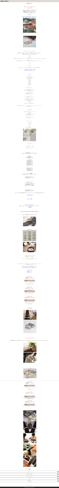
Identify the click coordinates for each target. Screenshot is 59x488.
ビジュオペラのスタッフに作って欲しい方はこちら (29, 211)
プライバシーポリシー (29, 485)
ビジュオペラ (7, 1)
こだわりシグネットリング (29, 255)
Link (29, 469)
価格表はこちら (29, 271)
